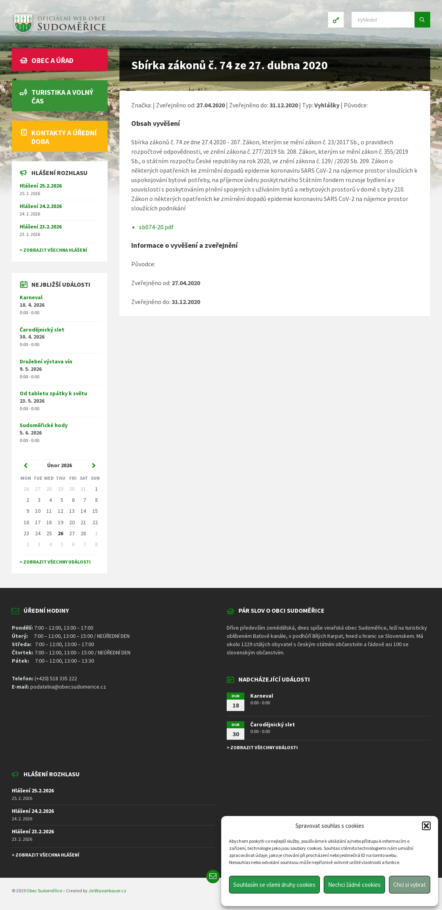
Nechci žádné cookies (354, 884)
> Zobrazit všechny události (55, 562)
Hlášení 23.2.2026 (41, 226)
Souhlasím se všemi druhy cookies (274, 884)
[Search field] (391, 20)
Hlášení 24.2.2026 (41, 206)
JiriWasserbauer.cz (107, 890)
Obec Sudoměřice (44, 890)
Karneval (31, 297)
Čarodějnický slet (42, 329)
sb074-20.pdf (156, 227)
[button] (426, 826)
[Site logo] (59, 33)
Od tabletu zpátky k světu (53, 393)
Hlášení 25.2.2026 (41, 185)
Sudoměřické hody (44, 425)
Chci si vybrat (409, 884)
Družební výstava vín (46, 361)
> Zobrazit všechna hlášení (53, 250)
